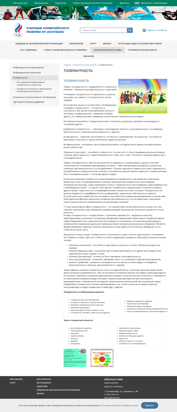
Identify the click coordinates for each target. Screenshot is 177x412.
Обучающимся (41, 3)
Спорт (93, 44)
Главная (67, 65)
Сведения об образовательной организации (39, 44)
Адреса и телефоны (157, 30)
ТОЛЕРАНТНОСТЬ (76, 81)
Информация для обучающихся (28, 67)
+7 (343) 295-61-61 (111, 394)
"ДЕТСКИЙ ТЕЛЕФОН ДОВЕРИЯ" (29, 102)
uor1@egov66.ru (111, 398)
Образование (76, 44)
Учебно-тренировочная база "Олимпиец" (93, 3)
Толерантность (20, 78)
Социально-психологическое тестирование (34, 97)
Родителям (60, 3)
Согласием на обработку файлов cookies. (120, 405)
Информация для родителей (27, 73)
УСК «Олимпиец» (28, 50)
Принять (149, 405)
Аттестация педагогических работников (140, 44)
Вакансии (124, 3)
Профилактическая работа (142, 50)
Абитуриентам (20, 3)
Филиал (107, 44)
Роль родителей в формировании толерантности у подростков (31, 83)
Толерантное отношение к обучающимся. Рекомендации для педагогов (34, 90)
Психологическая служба (108, 50)
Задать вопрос (111, 383)
